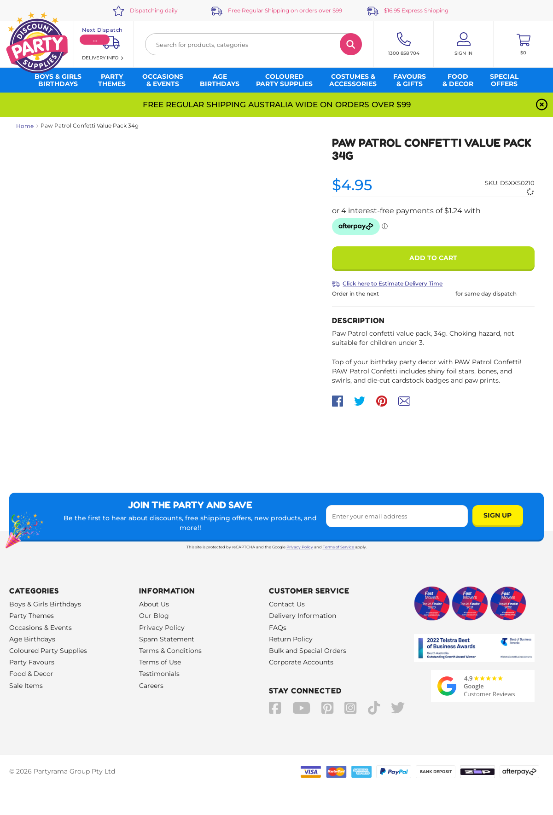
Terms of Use (160, 662)
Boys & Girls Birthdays (45, 604)
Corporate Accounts (301, 662)
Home (25, 125)
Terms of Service (339, 547)
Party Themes (31, 615)
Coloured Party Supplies (48, 650)
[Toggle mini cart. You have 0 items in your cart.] (523, 44)
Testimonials (159, 673)
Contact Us (287, 604)
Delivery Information (302, 615)
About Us (154, 604)
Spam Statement (166, 639)
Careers (151, 685)
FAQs (277, 627)
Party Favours (31, 662)
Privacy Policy (299, 547)
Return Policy (291, 639)
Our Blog (154, 615)
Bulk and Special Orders (307, 650)
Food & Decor (31, 673)
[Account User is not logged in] (463, 44)
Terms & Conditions (170, 650)
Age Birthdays (32, 639)
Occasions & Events (40, 627)
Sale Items (26, 685)
